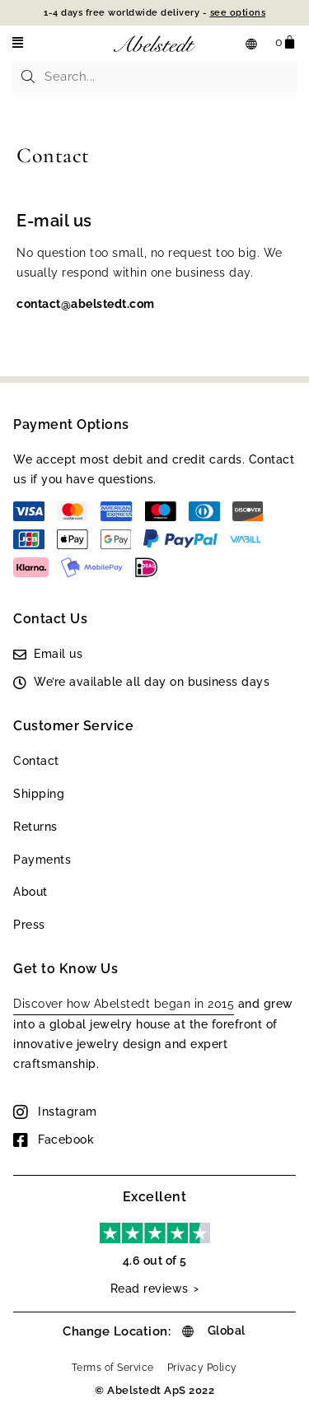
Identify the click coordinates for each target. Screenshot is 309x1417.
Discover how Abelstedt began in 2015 (123, 1003)
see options (238, 12)
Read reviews (149, 1288)
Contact (36, 760)
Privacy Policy (202, 1367)
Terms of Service (113, 1367)
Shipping (38, 793)
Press (29, 924)
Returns (35, 826)
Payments (42, 859)
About (30, 891)
